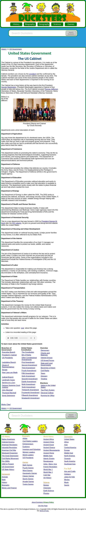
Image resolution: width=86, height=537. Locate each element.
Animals (5, 477)
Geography (44, 24)
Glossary (44, 376)
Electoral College (47, 393)
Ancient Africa (48, 439)
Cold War (46, 475)
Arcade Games (28, 481)
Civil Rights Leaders (30, 441)
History (16, 24)
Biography (30, 24)
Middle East (68, 453)
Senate (4, 370)
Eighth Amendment (29, 382)
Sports (66, 485)
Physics (46, 493)
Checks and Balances (45, 354)
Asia (66, 445)
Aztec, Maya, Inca (50, 464)
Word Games (27, 470)
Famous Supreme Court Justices (11, 386)
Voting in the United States (48, 386)
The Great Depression (10, 456)
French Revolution (50, 467)
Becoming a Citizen (48, 368)
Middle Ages (48, 456)
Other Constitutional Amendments (29, 359)
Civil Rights (45, 371)
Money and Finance (9, 488)
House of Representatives (8, 366)
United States (69, 439)
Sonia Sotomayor (8, 395)
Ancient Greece (49, 447)
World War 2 (48, 472)
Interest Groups (46, 358)
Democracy (45, 350)
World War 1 (48, 469)
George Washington (8, 87)
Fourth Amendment (29, 371)
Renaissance (48, 461)
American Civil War (9, 450)
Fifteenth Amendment (30, 395)
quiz (22, 328)
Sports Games (28, 479)
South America (69, 461)
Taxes (43, 373)
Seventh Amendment (29, 379)
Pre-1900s (6, 461)
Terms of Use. (44, 511)
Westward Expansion (10, 453)
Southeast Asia (69, 464)
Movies (67, 480)
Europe (67, 450)
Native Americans (8, 439)
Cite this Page (43, 506)
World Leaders (28, 455)
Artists (25, 438)
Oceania (67, 458)
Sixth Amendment (28, 376)
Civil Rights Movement (10, 458)
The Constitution (28, 352)
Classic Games (28, 476)
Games (70, 24)
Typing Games (28, 484)
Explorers (26, 447)
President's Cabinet (9, 355)
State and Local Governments (46, 364)
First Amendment (28, 362)
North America (69, 456)
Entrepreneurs (28, 444)
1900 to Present (8, 464)
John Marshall (7, 390)
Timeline (44, 379)
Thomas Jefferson (51, 89)
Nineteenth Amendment (30, 398)
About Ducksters (37, 502)
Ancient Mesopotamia (51, 450)
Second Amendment (29, 365)
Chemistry (47, 488)
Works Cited (5, 404)
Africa (66, 442)
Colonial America (8, 442)
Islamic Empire (48, 458)
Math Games (27, 465)
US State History (8, 469)
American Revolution (9, 445)
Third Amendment (28, 368)
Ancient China (48, 442)
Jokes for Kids (69, 477)
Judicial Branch (7, 377)
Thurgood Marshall (9, 393)
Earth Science (48, 491)
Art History (47, 478)
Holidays (67, 474)
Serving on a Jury (8, 383)
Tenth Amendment (28, 387)
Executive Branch (8, 352)
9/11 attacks (16, 223)
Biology (46, 485)
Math (4, 480)
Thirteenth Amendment (30, 390)
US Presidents (7, 358)
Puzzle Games (28, 468)
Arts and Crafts (69, 471)
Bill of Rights (26, 355)
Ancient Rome (48, 453)
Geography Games (30, 473)
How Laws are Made (9, 372)
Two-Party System (47, 390)
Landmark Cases (8, 380)
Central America (70, 447)
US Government (15, 49)
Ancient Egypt (48, 445)
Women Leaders (29, 452)
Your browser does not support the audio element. (21, 338)
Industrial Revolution (9, 447)
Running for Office (47, 395)
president (32, 74)
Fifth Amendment (28, 373)
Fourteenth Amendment (30, 393)
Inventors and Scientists (31, 449)
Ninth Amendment (28, 384)
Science (57, 24)
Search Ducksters (71, 33)
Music (66, 482)
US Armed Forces (47, 360)
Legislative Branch (9, 362)
